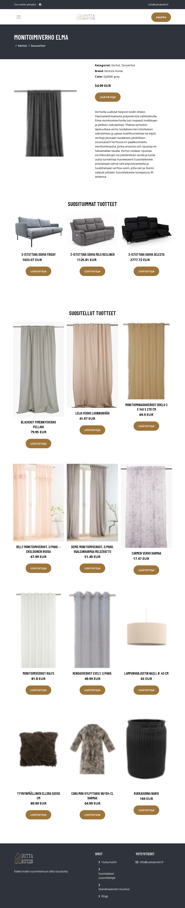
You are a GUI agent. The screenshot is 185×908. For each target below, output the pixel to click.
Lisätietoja (108, 97)
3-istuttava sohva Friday (38, 254)
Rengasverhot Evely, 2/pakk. (92, 673)
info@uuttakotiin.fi (158, 4)
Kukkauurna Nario (146, 793)
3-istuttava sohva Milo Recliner (92, 254)
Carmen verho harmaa (146, 553)
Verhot (22, 46)
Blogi (105, 896)
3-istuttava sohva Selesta (146, 254)
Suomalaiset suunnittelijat (106, 876)
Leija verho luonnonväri (92, 413)
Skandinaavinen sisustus (114, 889)
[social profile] (40, 4)
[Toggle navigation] (18, 17)
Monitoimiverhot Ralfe (38, 673)
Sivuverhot (38, 46)
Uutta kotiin (109, 862)
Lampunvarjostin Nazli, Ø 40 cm (146, 673)
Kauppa (161, 17)
